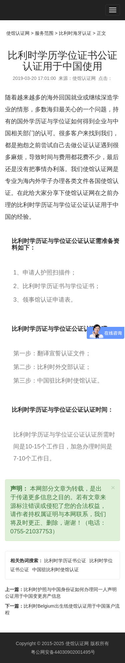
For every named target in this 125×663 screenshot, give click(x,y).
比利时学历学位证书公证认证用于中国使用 (62, 61)
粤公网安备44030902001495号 (62, 652)
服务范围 (44, 33)
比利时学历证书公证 (65, 560)
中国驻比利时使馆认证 (55, 569)
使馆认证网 (18, 33)
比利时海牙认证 (75, 33)
